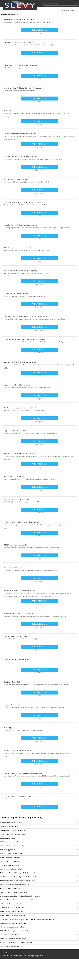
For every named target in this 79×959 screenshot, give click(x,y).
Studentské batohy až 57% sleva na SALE (18, 42)
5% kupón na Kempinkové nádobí (16, 179)
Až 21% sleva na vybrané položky (16, 545)
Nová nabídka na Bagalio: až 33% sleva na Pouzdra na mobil (25, 339)
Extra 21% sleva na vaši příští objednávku (18, 613)
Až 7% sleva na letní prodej (13, 568)
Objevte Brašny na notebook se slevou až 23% (20, 134)
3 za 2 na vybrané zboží (12, 682)
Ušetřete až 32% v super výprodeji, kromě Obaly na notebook (25, 316)
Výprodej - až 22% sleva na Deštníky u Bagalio (20, 362)
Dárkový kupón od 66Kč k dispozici (16, 293)
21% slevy (7, 728)
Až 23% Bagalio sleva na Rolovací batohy (18, 248)
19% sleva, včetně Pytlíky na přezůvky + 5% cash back (23, 88)
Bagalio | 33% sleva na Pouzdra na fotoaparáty (20, 453)
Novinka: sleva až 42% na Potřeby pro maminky (21, 225)
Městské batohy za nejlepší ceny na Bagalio (19, 19)
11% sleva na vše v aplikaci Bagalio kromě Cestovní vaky (24, 522)
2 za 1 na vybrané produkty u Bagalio (17, 659)
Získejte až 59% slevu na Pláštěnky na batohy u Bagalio (23, 202)
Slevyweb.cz (66, 10)
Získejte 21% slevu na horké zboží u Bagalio (19, 591)
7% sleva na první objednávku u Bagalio (18, 750)
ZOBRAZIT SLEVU (39, 30)
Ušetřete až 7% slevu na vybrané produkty (18, 796)
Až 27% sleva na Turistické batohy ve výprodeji (20, 271)
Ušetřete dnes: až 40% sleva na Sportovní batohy (21, 156)
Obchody (5, 952)
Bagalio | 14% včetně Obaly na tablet (17, 385)
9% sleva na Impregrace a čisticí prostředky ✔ (20, 408)
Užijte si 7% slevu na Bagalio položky (17, 705)
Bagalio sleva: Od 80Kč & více (15, 431)
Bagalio (74, 10)
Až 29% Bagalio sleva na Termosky (16, 499)
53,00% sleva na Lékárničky (14, 476)
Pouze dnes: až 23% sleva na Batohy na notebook (21, 65)
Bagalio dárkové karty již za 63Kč (16, 636)
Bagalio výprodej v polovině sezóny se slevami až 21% (23, 773)
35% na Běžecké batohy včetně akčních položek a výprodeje (25, 111)
